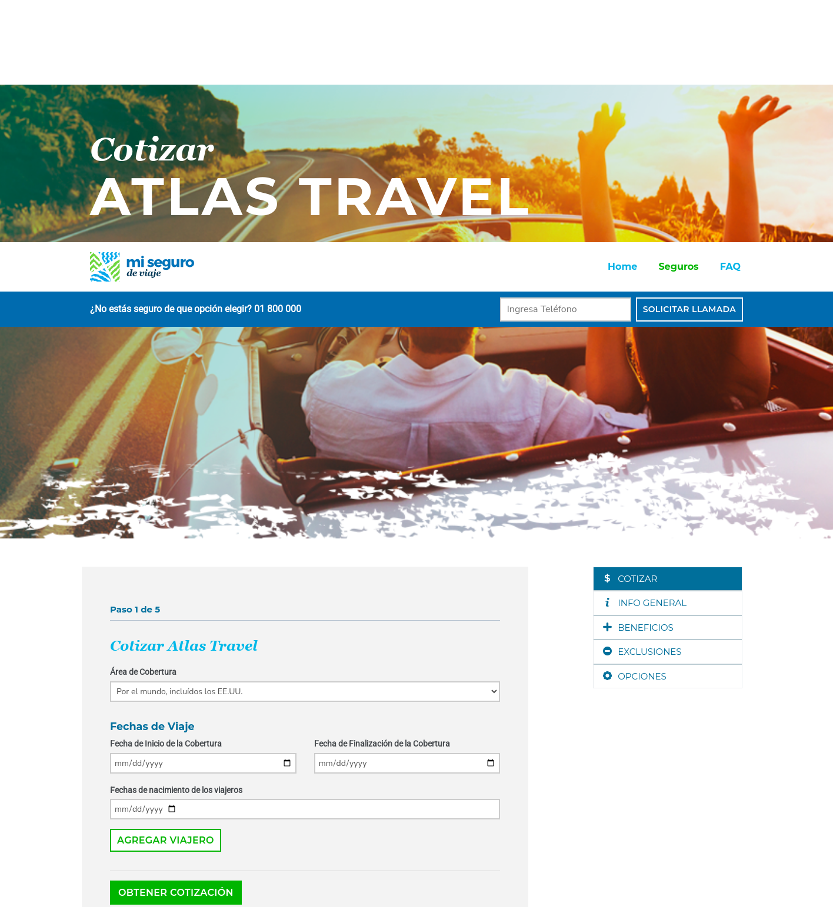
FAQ (730, 24)
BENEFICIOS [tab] (638, 385)
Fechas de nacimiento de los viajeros (176, 548)
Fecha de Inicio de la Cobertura (166, 501)
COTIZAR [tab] (630, 336)
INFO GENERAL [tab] (645, 360)
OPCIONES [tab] (635, 434)
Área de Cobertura (143, 429)
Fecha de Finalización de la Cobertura (382, 501)
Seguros (678, 24)
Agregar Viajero (165, 598)
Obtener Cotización (176, 650)
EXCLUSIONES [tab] (642, 409)
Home (622, 24)
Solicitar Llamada (689, 67)
